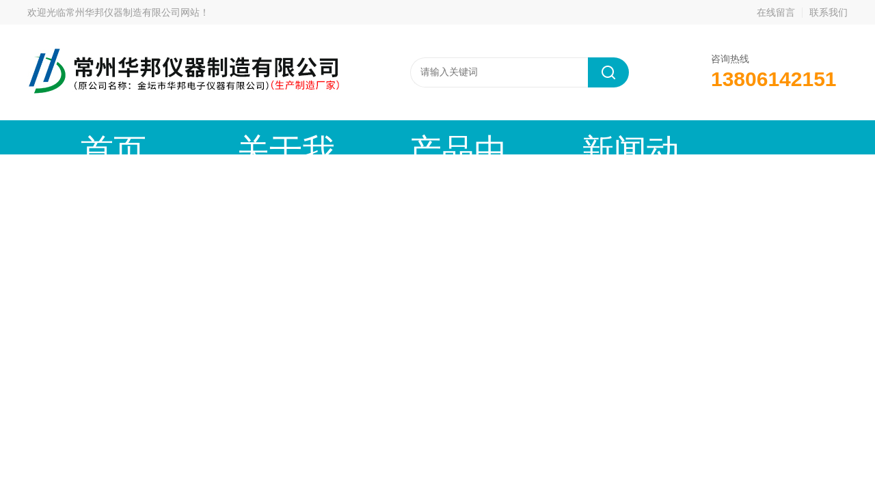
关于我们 (202, 137)
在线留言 (776, 12)
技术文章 (550, 137)
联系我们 (828, 12)
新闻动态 (434, 137)
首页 (85, 137)
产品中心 (318, 137)
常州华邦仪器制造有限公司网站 (133, 12)
